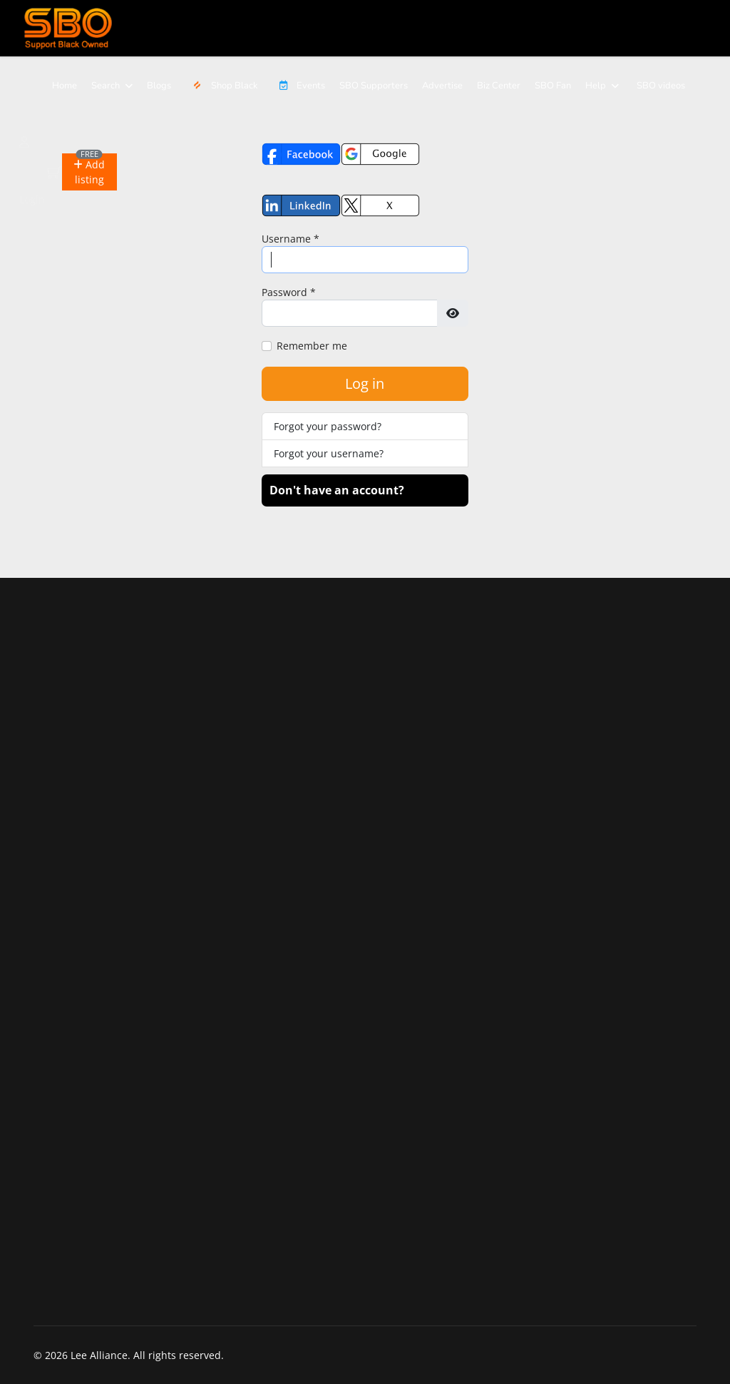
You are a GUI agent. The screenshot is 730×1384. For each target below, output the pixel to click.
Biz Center (498, 85)
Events (298, 85)
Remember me (312, 345)
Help (595, 85)
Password (289, 292)
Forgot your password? (327, 426)
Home (64, 85)
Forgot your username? (329, 453)
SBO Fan (553, 85)
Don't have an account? (336, 490)
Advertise (442, 85)
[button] (89, 171)
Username (290, 238)
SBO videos (661, 85)
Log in (364, 383)
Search (105, 85)
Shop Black (222, 85)
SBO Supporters (373, 85)
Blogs (159, 85)
